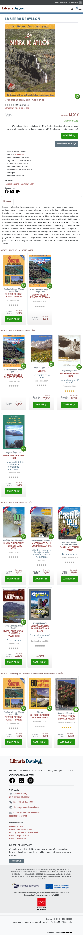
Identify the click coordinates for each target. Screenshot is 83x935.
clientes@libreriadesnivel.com (24, 807)
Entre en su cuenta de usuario (68, 2)
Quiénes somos (16, 826)
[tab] (7, 202)
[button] (72, 8)
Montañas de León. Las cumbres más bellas (40, 628)
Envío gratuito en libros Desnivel (23, 832)
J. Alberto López (13, 99)
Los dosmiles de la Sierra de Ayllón (66, 717)
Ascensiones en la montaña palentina (42, 544)
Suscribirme (16, 861)
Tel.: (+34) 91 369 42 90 (21, 802)
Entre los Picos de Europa (69, 374)
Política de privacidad (19, 835)
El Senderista (20, 154)
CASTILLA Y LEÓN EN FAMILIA (69, 548)
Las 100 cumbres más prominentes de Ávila (13, 546)
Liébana (42, 371)
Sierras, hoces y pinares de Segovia (40, 295)
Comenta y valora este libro (17, 107)
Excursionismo (12, 183)
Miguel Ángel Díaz (33, 99)
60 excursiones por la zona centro (40, 716)
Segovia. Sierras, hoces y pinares (13, 295)
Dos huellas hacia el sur (13, 456)
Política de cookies (17, 838)
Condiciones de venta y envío (22, 829)
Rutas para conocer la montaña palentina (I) (13, 633)
